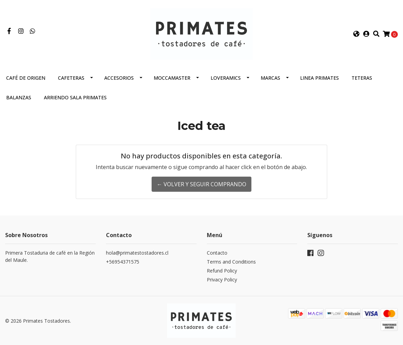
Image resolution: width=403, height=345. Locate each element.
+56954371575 (122, 261)
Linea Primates (319, 78)
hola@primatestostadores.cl (137, 252)
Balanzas (18, 97)
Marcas (270, 78)
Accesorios (119, 78)
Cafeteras (71, 78)
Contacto (217, 252)
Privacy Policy (222, 279)
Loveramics (226, 78)
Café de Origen (25, 78)
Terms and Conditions (231, 261)
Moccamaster (172, 78)
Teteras (362, 78)
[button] (356, 34)
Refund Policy (222, 270)
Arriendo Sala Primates (75, 97)
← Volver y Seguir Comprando (201, 184)
